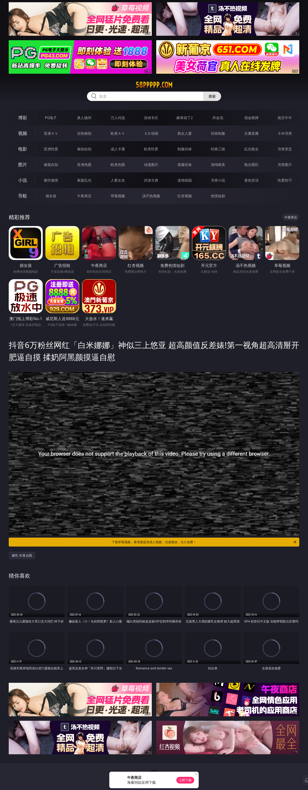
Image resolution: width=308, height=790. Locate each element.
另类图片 (285, 164)
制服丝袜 (184, 149)
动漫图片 (151, 164)
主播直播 (251, 133)
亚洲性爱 (51, 149)
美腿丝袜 (184, 164)
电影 (22, 149)
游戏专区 (151, 117)
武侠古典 (151, 180)
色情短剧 (218, 195)
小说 (22, 180)
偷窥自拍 (51, 164)
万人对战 (118, 117)
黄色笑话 (251, 180)
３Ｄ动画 (151, 133)
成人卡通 (118, 149)
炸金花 (218, 117)
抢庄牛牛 (285, 117)
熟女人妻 (184, 133)
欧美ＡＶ (118, 133)
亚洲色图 (84, 164)
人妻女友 (118, 180)
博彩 (22, 118)
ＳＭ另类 (285, 133)
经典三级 (218, 149)
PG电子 (51, 117)
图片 (22, 164)
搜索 (212, 96)
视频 (22, 133)
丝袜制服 (218, 133)
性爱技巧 (285, 180)
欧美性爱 (151, 149)
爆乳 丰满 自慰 (22, 555)
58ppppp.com (154, 84)
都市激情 (51, 180)
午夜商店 (84, 195)
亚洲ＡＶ (51, 133)
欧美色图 (118, 164)
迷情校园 (184, 180)
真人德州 (84, 117)
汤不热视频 (151, 195)
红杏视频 (184, 195)
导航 (22, 196)
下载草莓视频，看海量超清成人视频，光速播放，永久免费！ (204, 542)
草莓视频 (118, 195)
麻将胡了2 (184, 117)
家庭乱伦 (84, 180)
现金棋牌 (251, 117)
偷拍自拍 (84, 149)
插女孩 (51, 195)
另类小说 (218, 180)
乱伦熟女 (251, 149)
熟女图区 (251, 164)
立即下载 (185, 780)
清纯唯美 (218, 164)
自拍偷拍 (84, 133)
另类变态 (285, 149)
